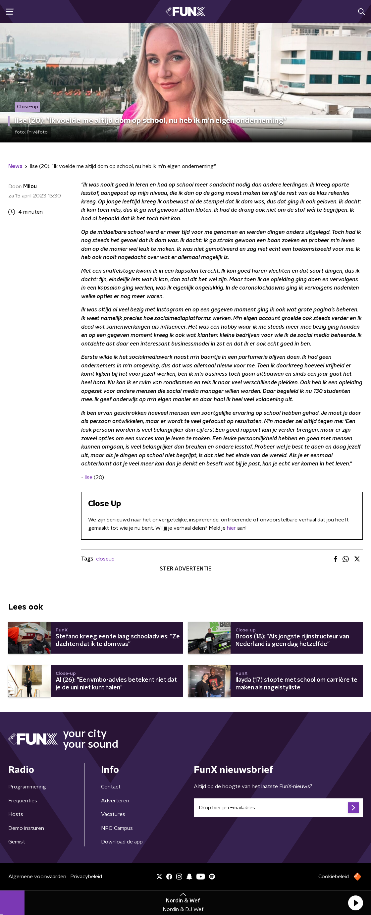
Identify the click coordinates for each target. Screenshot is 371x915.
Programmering (27, 786)
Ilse (88, 477)
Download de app (122, 841)
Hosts (15, 814)
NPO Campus (117, 828)
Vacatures (113, 814)
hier (231, 528)
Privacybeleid (86, 876)
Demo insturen (26, 828)
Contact (111, 786)
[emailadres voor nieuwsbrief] (278, 807)
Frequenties (22, 800)
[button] (355, 902)
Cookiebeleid (333, 876)
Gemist (16, 841)
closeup (105, 559)
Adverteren (115, 800)
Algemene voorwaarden (37, 876)
